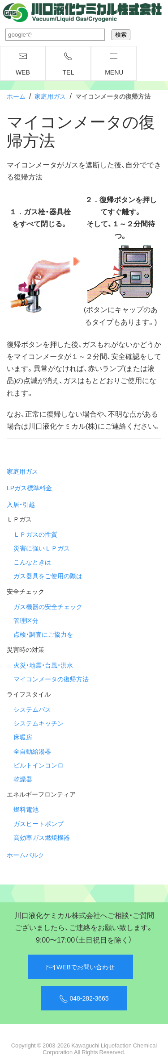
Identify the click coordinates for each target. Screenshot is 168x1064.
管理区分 (26, 620)
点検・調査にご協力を (43, 634)
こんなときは (32, 561)
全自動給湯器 (32, 751)
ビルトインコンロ (38, 764)
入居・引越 (21, 504)
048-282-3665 (83, 998)
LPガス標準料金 (29, 487)
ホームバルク (25, 854)
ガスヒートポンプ (38, 823)
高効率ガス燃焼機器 (41, 837)
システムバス (32, 709)
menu (114, 64)
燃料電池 (26, 809)
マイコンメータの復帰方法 (51, 678)
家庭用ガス (50, 96)
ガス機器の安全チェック (47, 606)
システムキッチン (38, 722)
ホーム (16, 96)
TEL (68, 64)
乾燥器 (22, 778)
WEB (23, 64)
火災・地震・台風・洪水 (43, 664)
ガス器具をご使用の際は (47, 575)
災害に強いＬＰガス (41, 547)
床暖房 (22, 736)
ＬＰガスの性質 (35, 534)
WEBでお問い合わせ (80, 967)
